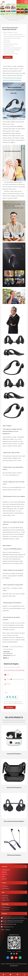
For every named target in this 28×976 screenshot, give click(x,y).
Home (4, 16)
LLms (13, 951)
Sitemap (9, 951)
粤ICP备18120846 (14, 965)
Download (4, 878)
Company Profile (5, 869)
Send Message (9, 707)
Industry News (5, 897)
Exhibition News (5, 900)
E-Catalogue (5, 886)
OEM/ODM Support (6, 907)
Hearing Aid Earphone (8, 649)
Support (4, 876)
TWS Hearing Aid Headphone (14, 855)
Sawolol (8, 929)
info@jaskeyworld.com (8, 926)
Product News (5, 895)
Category (9, 16)
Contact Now (8, 57)
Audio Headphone (16, 16)
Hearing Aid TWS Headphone (14, 753)
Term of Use (4, 874)
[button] (8, 13)
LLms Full (18, 951)
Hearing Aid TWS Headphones (14, 787)
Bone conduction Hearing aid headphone (14, 821)
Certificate (4, 872)
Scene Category (5, 888)
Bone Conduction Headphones (16, 646)
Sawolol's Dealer (5, 909)
